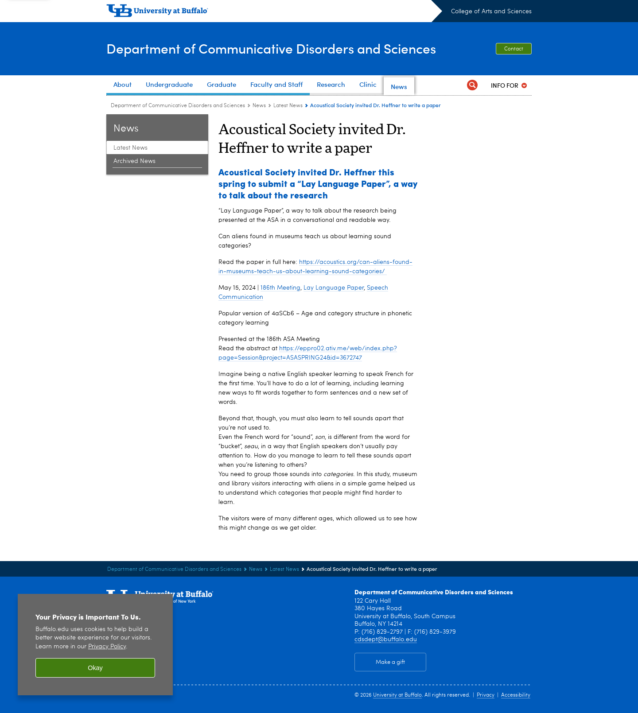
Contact (513, 49)
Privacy (485, 695)
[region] (95, 644)
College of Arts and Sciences (491, 11)
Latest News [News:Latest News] (288, 105)
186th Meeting (280, 288)
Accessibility (515, 695)
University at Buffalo (397, 695)
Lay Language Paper (333, 288)
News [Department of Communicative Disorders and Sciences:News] (259, 105)
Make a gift (390, 662)
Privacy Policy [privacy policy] (107, 646)
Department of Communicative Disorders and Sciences (271, 48)
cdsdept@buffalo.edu (385, 639)
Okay (95, 667)
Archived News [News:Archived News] (134, 161)
